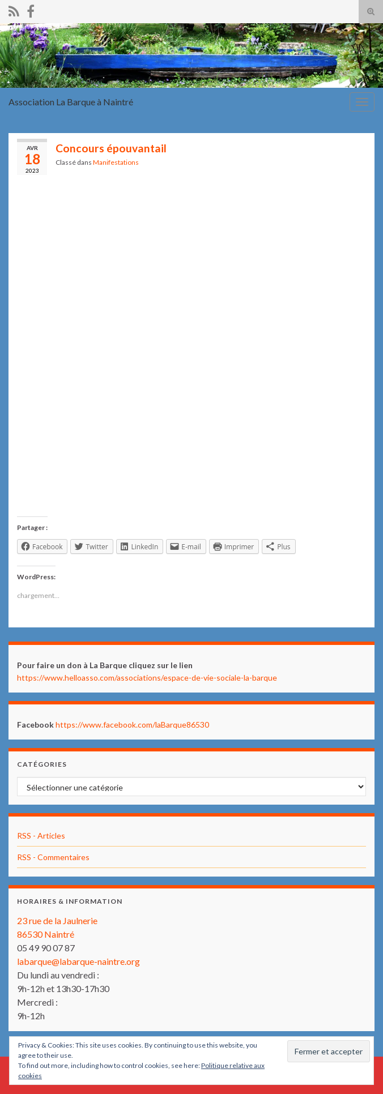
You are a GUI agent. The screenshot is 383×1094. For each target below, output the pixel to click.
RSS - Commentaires (53, 857)
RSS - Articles (41, 835)
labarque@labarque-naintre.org (78, 961)
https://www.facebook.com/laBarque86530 (132, 724)
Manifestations (116, 162)
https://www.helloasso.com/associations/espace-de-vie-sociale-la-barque (147, 677)
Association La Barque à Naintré (70, 101)
